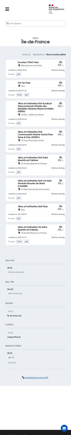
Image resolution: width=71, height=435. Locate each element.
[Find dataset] (35, 23)
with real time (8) (15, 293)
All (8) (10, 311)
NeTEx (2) (12, 362)
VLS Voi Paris (24, 83)
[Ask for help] (64, 428)
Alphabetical (39, 54)
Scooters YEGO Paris (28, 62)
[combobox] (35, 23)
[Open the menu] (24, 9)
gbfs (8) (11, 357)
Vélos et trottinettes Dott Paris (33, 207)
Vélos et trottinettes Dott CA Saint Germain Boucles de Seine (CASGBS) (35, 183)
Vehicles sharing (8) (16, 272)
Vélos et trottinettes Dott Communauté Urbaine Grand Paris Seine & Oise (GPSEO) (35, 134)
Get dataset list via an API (36, 377)
